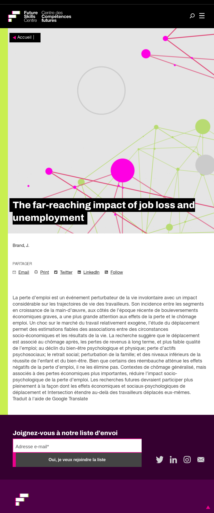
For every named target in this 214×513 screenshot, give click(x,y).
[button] (207, 507)
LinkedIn (91, 273)
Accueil (24, 38)
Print (44, 273)
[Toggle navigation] (202, 16)
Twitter (66, 273)
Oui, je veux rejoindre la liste (77, 459)
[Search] (192, 16)
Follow (117, 273)
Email (23, 273)
